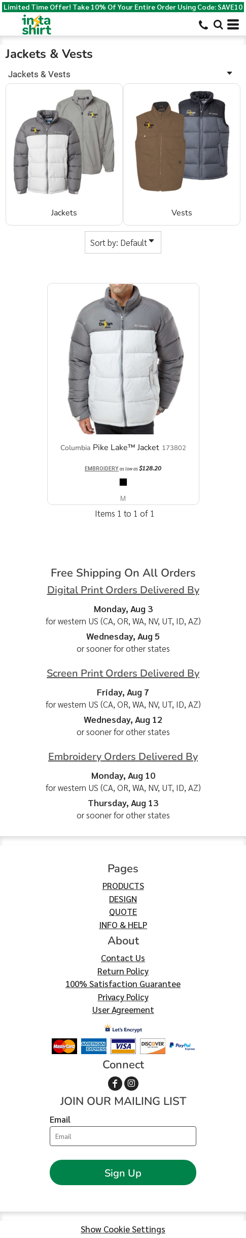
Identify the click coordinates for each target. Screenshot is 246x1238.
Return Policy (123, 970)
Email (60, 1119)
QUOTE (123, 911)
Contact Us (123, 957)
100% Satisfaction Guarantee (123, 983)
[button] (218, 24)
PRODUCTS (123, 885)
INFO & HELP (123, 924)
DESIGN (123, 898)
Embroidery (102, 468)
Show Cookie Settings (123, 1228)
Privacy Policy (123, 996)
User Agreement (123, 1009)
